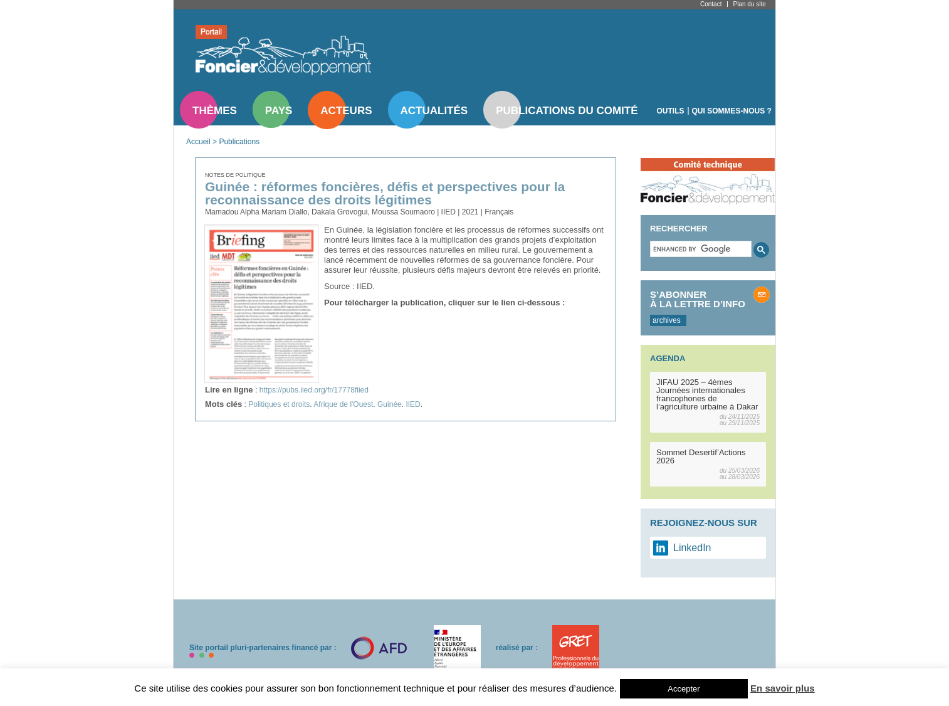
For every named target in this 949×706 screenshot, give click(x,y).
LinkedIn (692, 547)
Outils (670, 111)
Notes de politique (235, 175)
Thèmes (214, 111)
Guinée (389, 404)
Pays (278, 111)
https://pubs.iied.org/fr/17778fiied (314, 390)
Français (499, 212)
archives (667, 320)
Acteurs (346, 111)
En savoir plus (782, 688)
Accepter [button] (684, 688)
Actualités (434, 111)
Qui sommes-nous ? (732, 111)
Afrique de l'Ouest (343, 404)
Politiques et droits (279, 404)
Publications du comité (566, 111)
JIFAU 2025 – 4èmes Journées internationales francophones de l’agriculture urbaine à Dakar (707, 394)
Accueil (198, 141)
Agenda (667, 358)
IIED (413, 404)
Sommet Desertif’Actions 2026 (701, 456)
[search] (699, 249)
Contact (710, 4)
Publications (239, 141)
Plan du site (749, 4)
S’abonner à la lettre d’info (697, 299)
